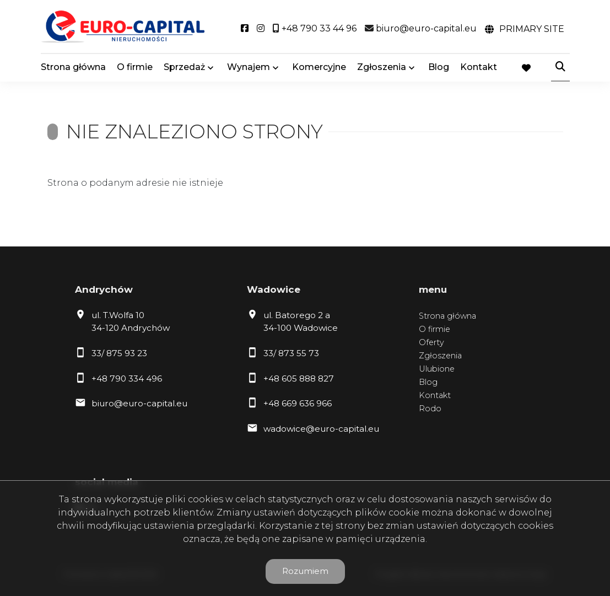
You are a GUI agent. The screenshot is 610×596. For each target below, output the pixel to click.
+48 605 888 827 (298, 378)
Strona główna (73, 67)
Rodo (430, 409)
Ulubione (437, 369)
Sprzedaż (184, 67)
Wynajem (248, 67)
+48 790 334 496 (126, 378)
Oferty (431, 342)
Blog (438, 67)
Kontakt (478, 67)
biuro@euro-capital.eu (139, 403)
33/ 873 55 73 (291, 353)
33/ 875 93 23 (119, 353)
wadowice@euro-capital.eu (321, 428)
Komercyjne (319, 67)
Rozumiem (305, 571)
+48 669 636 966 (297, 403)
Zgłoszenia (381, 67)
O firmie (135, 67)
